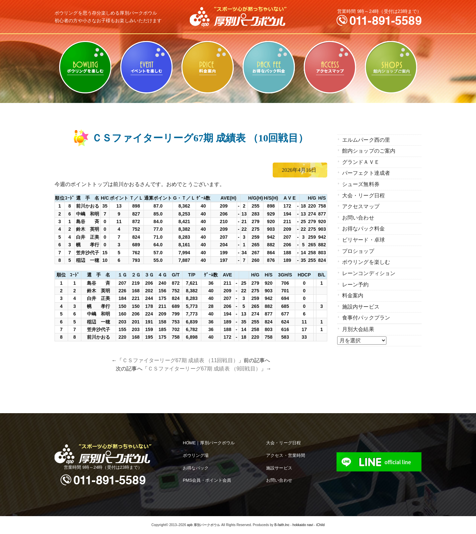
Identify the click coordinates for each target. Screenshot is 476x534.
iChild (320, 525)
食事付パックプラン (366, 314)
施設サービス (279, 467)
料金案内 (207, 67)
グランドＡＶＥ (360, 162)
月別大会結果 (358, 326)
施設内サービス (360, 304)
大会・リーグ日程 (363, 194)
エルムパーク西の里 (366, 140)
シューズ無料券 (360, 183)
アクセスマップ (329, 67)
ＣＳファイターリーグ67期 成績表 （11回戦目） (180, 360)
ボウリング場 (196, 455)
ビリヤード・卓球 (146, 67)
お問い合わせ (358, 216)
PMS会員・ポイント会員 (207, 480)
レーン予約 (355, 282)
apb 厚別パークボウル (203, 525)
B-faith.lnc (282, 525)
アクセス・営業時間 (285, 455)
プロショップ (358, 249)
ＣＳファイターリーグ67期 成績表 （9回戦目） (204, 368)
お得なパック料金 (268, 67)
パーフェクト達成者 (366, 172)
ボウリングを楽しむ (85, 67)
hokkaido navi (303, 525)
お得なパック (196, 467)
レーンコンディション (368, 271)
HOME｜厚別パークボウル (209, 442)
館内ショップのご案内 (390, 67)
